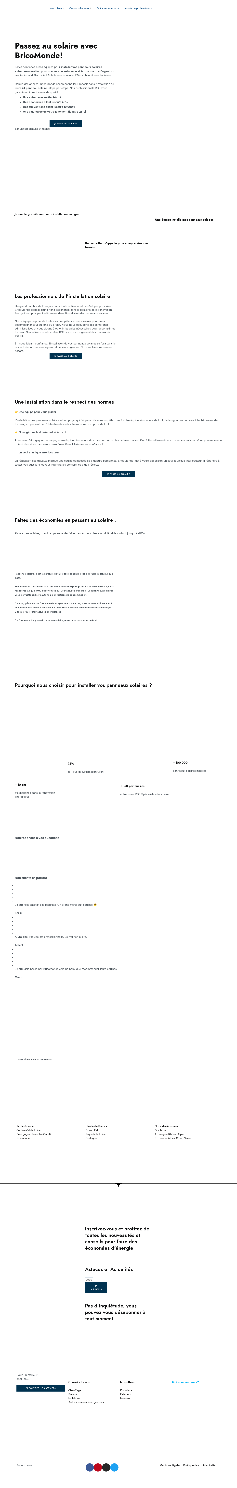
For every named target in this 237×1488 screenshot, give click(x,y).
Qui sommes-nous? (185, 1382)
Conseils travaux (80, 8)
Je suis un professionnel (138, 8)
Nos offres (57, 8)
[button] (66, 123)
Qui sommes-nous (108, 8)
